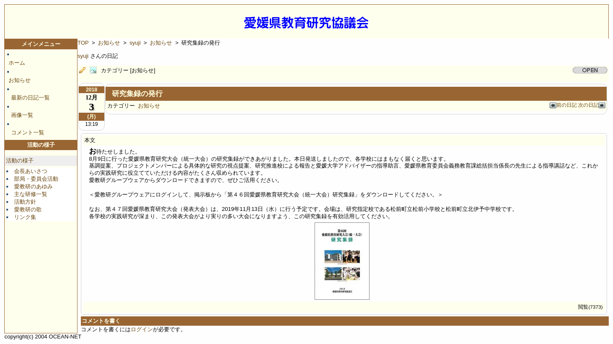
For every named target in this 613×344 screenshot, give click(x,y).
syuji (134, 43)
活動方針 (25, 202)
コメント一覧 (27, 132)
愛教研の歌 (28, 209)
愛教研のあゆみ (33, 186)
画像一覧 (22, 115)
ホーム (17, 63)
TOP (83, 43)
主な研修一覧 (30, 194)
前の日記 (564, 105)
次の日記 (591, 105)
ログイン (142, 329)
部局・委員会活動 (36, 179)
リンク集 (25, 217)
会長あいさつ (30, 171)
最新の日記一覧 (30, 97)
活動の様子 (20, 160)
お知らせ (20, 80)
